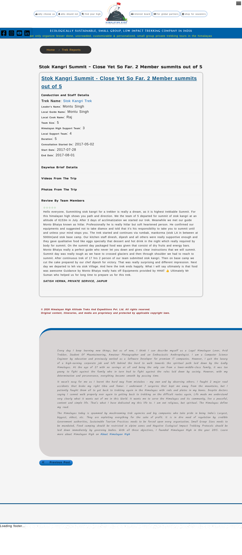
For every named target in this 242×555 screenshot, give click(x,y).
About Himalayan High (148, 434)
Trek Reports (71, 49)
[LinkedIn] (27, 34)
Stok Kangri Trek (77, 100)
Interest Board (143, 14)
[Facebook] (4, 34)
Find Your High (90, 14)
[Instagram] (12, 34)
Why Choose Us (42, 14)
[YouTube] (20, 34)
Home (51, 49)
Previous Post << (56, 462)
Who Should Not (67, 14)
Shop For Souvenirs (197, 14)
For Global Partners (168, 14)
